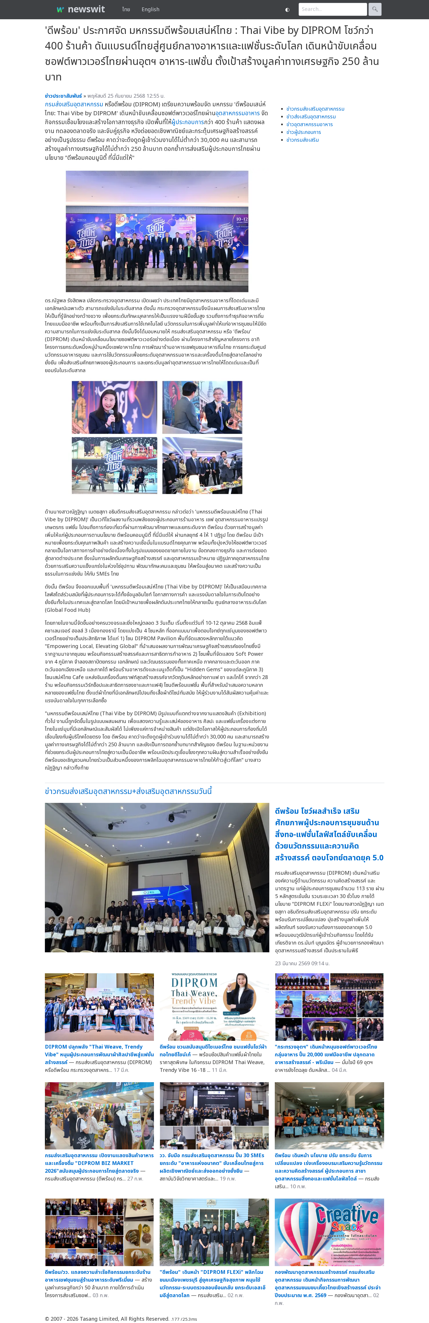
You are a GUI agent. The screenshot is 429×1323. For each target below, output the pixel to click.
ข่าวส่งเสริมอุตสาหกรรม (311, 117)
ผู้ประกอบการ (187, 122)
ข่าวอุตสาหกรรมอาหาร (310, 124)
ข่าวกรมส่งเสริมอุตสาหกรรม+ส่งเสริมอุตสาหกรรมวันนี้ (128, 791)
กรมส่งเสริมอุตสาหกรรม (74, 104)
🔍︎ (375, 9)
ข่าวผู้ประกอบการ (304, 132)
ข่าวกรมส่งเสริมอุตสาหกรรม (315, 109)
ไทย (126, 10)
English (150, 10)
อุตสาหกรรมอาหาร (238, 113)
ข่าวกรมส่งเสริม (303, 140)
